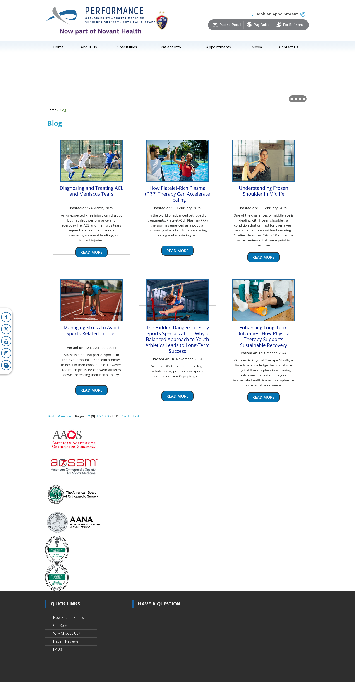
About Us (89, 47)
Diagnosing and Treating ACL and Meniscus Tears (91, 191)
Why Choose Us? (66, 633)
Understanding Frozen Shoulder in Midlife (263, 191)
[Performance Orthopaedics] (100, 20)
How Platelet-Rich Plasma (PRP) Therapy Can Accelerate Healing (177, 194)
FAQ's (57, 649)
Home (58, 47)
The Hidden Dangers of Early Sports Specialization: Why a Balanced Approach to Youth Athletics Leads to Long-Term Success (177, 339)
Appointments (218, 47)
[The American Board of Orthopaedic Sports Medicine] (57, 577)
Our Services (63, 625)
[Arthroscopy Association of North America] (73, 522)
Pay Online (259, 24)
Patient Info (171, 47)
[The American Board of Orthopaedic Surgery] (73, 494)
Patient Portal (227, 24)
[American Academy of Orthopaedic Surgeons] (73, 439)
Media (257, 47)
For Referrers (290, 24)
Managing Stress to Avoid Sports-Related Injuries (92, 330)
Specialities (127, 47)
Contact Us (288, 47)
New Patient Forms (68, 617)
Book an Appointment (276, 14)
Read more (91, 252)
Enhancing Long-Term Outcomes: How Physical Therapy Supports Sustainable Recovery (263, 336)
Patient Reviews (66, 641)
